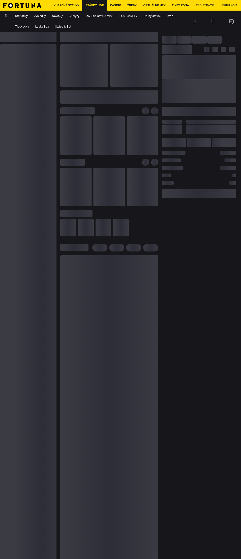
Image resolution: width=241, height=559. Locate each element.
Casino (115, 5)
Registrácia (205, 5)
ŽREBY (132, 5)
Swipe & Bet (63, 26)
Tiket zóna (180, 5)
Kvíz (170, 16)
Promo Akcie (64, 16)
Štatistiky (21, 16)
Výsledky (40, 16)
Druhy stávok (152, 16)
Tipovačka (22, 26)
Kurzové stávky (66, 5)
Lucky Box (42, 26)
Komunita (88, 16)
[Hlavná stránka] (25, 5)
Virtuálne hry (154, 5)
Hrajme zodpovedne (118, 16)
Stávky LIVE (94, 5)
